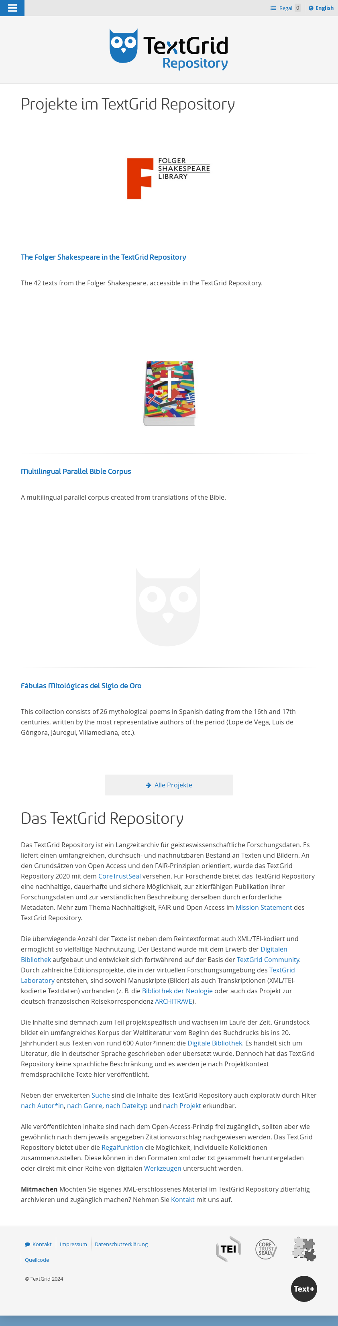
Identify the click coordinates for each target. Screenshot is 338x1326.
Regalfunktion (122, 1147)
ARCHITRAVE (173, 1001)
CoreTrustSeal (119, 876)
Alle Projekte (173, 785)
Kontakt (183, 1199)
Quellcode (37, 1259)
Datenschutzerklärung (121, 1244)
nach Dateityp (127, 1105)
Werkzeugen (162, 1168)
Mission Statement (264, 907)
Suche (101, 1095)
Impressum (73, 1244)
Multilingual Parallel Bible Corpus (76, 471)
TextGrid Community (268, 959)
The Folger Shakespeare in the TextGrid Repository (103, 257)
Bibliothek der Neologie (177, 990)
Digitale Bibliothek (214, 1043)
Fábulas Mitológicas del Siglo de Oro (81, 685)
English (326, 9)
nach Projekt (182, 1105)
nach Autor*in (42, 1105)
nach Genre (84, 1105)
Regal (289, 8)
